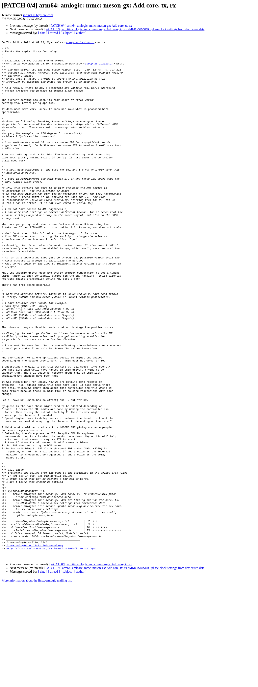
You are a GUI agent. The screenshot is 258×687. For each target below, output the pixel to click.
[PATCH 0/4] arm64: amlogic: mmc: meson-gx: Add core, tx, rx (90, 25)
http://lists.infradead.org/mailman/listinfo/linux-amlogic (51, 650)
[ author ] (80, 33)
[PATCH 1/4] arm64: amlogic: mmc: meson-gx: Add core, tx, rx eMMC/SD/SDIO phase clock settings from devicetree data (124, 29)
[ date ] (42, 33)
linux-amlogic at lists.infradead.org (34, 646)
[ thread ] (54, 33)
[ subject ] (67, 33)
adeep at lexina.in (80, 43)
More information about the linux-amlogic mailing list (37, 683)
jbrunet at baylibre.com (38, 15)
